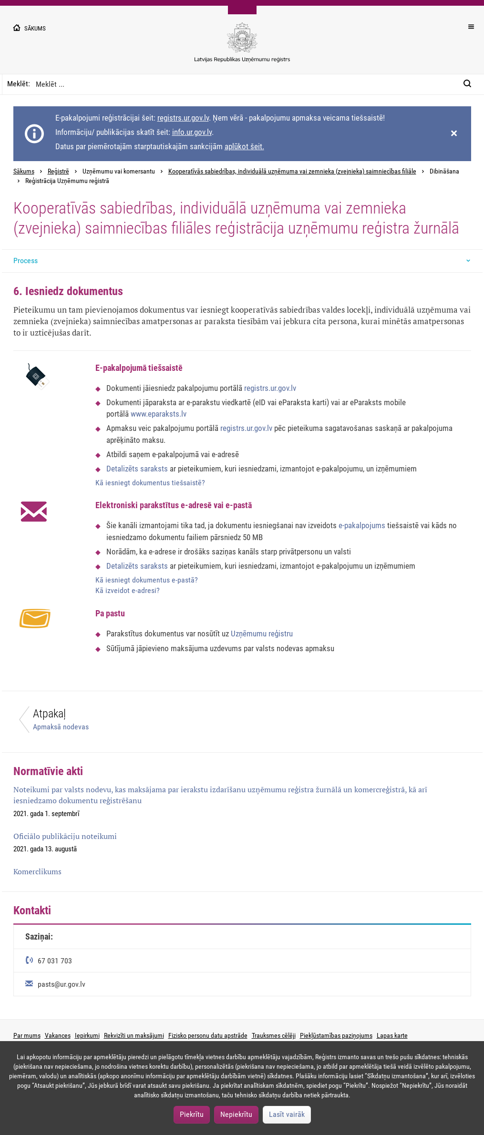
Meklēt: (18, 83)
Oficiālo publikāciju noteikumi (65, 836)
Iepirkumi (87, 1035)
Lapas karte (392, 1035)
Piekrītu (192, 1114)
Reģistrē (58, 171)
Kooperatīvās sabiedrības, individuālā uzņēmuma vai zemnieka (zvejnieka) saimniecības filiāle (292, 171)
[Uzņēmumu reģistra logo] (242, 47)
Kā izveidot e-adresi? (127, 590)
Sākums (23, 171)
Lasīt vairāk (287, 1114)
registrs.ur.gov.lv (183, 118)
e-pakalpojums (363, 525)
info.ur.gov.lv (192, 132)
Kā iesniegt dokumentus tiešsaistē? (150, 482)
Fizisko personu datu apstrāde (207, 1035)
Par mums (27, 1035)
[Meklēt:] (470, 84)
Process (25, 260)
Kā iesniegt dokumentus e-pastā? (146, 579)
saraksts (154, 468)
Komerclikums (37, 871)
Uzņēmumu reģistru (262, 633)
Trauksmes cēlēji (274, 1035)
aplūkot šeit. (244, 146)
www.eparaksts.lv (158, 414)
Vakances (58, 1035)
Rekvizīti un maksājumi (134, 1035)
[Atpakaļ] (122, 722)
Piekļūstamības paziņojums (336, 1035)
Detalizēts (123, 468)
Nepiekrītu (236, 1114)
